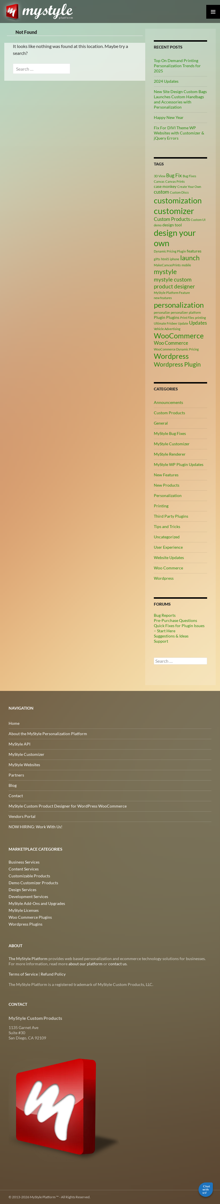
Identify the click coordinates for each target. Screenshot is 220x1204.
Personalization (168, 495)
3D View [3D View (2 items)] (159, 176)
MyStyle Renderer (170, 454)
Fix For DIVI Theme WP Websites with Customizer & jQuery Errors (179, 132)
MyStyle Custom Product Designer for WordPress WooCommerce (68, 806)
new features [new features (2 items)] (163, 298)
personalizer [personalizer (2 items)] (179, 312)
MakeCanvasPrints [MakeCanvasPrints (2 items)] (167, 265)
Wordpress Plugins (25, 924)
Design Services (22, 889)
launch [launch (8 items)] (190, 258)
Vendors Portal (22, 816)
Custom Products (169, 412)
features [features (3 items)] (194, 250)
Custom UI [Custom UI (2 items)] (198, 219)
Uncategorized (167, 536)
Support (161, 641)
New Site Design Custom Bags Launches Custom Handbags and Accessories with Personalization (180, 99)
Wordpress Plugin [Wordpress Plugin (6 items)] (177, 364)
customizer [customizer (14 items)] (174, 211)
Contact (16, 795)
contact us (117, 963)
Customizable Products (29, 875)
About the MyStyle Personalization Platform (48, 733)
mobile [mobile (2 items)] (186, 265)
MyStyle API (19, 743)
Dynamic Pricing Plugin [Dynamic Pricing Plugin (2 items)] (170, 251)
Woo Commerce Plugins (30, 917)
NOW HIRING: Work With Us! (35, 826)
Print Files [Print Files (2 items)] (187, 317)
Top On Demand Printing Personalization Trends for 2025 (177, 65)
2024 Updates (166, 81)
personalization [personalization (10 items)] (179, 304)
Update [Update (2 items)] (183, 323)
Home (14, 723)
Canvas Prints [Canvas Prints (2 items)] (175, 181)
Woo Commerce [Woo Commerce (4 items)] (171, 343)
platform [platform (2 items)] (195, 312)
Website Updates (169, 557)
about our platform (85, 963)
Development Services (28, 896)
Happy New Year (169, 117)
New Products (166, 485)
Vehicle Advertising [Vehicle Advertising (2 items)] (167, 329)
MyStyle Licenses (24, 910)
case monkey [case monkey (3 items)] (165, 186)
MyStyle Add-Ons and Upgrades (37, 903)
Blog (13, 785)
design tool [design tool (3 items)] (172, 224)
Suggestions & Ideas (171, 635)
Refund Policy (53, 974)
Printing (161, 505)
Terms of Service (23, 974)
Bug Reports (165, 615)
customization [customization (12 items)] (178, 200)
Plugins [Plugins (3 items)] (172, 317)
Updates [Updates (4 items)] (198, 323)
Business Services (24, 862)
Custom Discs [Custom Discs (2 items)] (179, 192)
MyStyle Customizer (172, 443)
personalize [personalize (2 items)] (162, 312)
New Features (166, 474)
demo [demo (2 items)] (158, 225)
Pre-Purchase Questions (175, 620)
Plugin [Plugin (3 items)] (159, 317)
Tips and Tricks (167, 526)
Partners (16, 775)
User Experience (168, 547)
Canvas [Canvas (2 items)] (159, 181)
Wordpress (164, 578)
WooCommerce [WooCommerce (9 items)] (179, 336)
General (161, 423)
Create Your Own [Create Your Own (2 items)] (189, 186)
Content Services (24, 868)
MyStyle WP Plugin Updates (178, 464)
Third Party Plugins (171, 516)
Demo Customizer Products (33, 882)
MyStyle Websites (24, 764)
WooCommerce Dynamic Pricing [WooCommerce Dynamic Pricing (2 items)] (176, 349)
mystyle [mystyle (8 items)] (165, 271)
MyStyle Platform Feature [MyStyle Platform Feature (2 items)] (172, 292)
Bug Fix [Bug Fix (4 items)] (174, 175)
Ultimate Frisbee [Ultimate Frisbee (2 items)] (165, 323)
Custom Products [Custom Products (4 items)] (172, 219)
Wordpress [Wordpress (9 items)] (171, 356)
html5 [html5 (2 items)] (165, 259)
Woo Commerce (168, 567)
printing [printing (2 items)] (200, 317)
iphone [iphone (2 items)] (174, 259)
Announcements (168, 402)
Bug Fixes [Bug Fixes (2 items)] (189, 176)
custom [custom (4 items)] (161, 192)
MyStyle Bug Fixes (170, 433)
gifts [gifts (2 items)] (157, 259)
